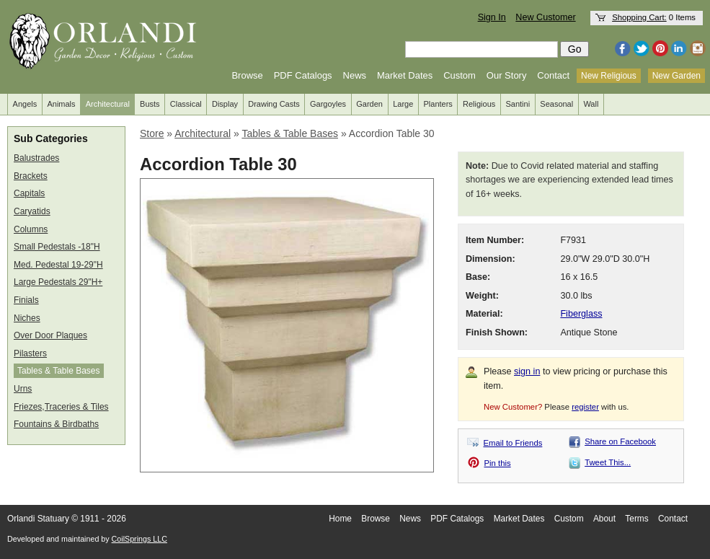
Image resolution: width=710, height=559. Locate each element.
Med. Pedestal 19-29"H (58, 265)
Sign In (492, 17)
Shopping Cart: (639, 17)
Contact (553, 75)
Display (225, 104)
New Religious (608, 76)
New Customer (545, 17)
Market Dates (404, 75)
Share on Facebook (620, 441)
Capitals (29, 193)
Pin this (497, 463)
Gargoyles (328, 104)
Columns (31, 229)
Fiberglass (581, 314)
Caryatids (32, 211)
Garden (369, 104)
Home (340, 519)
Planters (438, 104)
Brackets (31, 176)
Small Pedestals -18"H (57, 247)
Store (152, 133)
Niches (27, 318)
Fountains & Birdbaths (56, 424)
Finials (26, 300)
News (355, 75)
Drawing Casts (274, 104)
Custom (459, 75)
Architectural (108, 104)
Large (403, 104)
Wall (590, 104)
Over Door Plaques (50, 335)
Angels (25, 104)
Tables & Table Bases (58, 371)
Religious (479, 104)
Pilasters (30, 353)
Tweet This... (608, 462)
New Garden (676, 76)
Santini (517, 104)
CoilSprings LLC (139, 538)
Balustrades (36, 158)
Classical (186, 104)
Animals (61, 104)
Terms (636, 519)
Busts (150, 104)
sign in (527, 371)
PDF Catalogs (303, 75)
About (604, 519)
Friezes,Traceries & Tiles (61, 407)
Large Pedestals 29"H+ (58, 282)
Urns (23, 389)
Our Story (507, 75)
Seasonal (556, 104)
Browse (246, 75)
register (585, 406)
